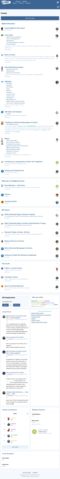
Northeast (9, 85)
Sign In (5, 305)
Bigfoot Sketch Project (37, 313)
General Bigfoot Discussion (15, 28)
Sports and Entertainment (14, 286)
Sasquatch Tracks (11, 153)
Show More (15, 447)
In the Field (9, 35)
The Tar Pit (6, 264)
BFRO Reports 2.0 (11, 99)
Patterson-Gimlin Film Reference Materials (20, 255)
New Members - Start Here (15, 185)
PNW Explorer (10, 40)
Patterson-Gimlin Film (12, 69)
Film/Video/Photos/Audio (14, 67)
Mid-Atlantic (9, 87)
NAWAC (33, 318)
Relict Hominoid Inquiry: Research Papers (20, 214)
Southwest (9, 92)
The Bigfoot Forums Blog (13, 144)
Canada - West (10, 94)
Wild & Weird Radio (11, 140)
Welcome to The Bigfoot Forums (13, 181)
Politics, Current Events (13, 268)
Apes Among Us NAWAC (13, 142)
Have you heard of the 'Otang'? (15, 337)
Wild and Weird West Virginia (39, 322)
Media (7, 138)
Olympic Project (35, 320)
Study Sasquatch (11, 44)
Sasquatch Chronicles (12, 151)
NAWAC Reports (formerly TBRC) (15, 101)
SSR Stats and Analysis (13, 112)
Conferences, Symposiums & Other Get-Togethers (24, 162)
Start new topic (30, 18)
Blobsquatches (10, 71)
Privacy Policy (27, 472)
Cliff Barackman (35, 317)
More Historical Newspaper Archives (18, 248)
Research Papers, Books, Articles (17, 232)
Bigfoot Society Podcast (12, 147)
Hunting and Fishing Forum (14, 170)
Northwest (9, 83)
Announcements (11, 201)
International (9, 97)
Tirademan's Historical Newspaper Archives (21, 122)
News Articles (10, 55)
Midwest (8, 90)
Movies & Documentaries (13, 72)
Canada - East (10, 96)
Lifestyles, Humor (11, 277)
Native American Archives (14, 241)
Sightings (8, 81)
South (7, 88)
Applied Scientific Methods (13, 37)
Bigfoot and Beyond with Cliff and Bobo (17, 146)
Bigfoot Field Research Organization (41, 315)
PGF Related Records (12, 124)
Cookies (35, 472)
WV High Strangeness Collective (15, 42)
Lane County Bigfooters (12, 38)
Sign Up (17, 305)
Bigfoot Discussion (8, 23)
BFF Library (6, 210)
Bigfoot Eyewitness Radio (13, 149)
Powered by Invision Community (30, 476)
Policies (7, 194)
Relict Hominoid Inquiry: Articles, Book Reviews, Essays (25, 223)
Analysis (8, 113)
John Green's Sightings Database (15, 103)
